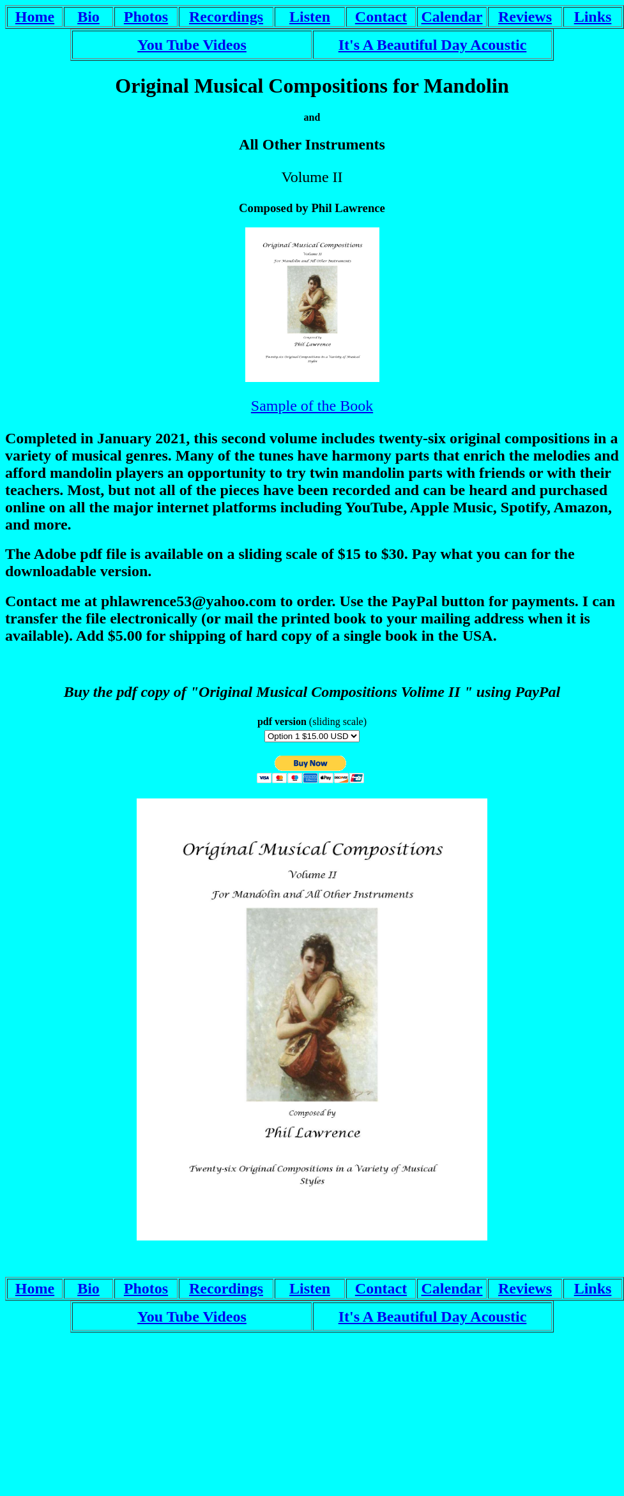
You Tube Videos (192, 44)
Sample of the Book (312, 405)
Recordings (226, 16)
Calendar (452, 16)
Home (34, 16)
